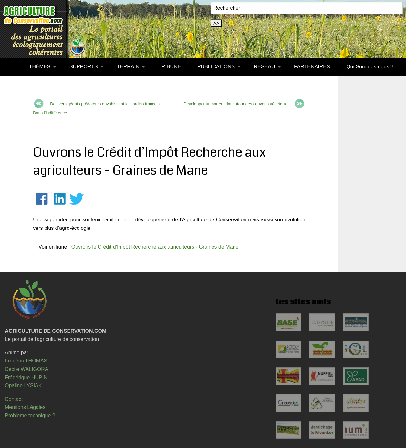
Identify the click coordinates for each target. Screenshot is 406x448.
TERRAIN (128, 66)
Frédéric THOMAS (26, 360)
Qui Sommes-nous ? (369, 66)
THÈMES (40, 66)
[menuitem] (12, 67)
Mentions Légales (25, 407)
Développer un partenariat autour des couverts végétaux (234, 103)
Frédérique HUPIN (26, 377)
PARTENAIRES (312, 66)
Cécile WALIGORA (26, 369)
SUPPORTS (83, 66)
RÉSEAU (264, 66)
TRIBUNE (169, 66)
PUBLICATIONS (216, 66)
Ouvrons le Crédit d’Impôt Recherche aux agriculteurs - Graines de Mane (155, 246)
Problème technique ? (30, 415)
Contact (14, 399)
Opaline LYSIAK (23, 385)
